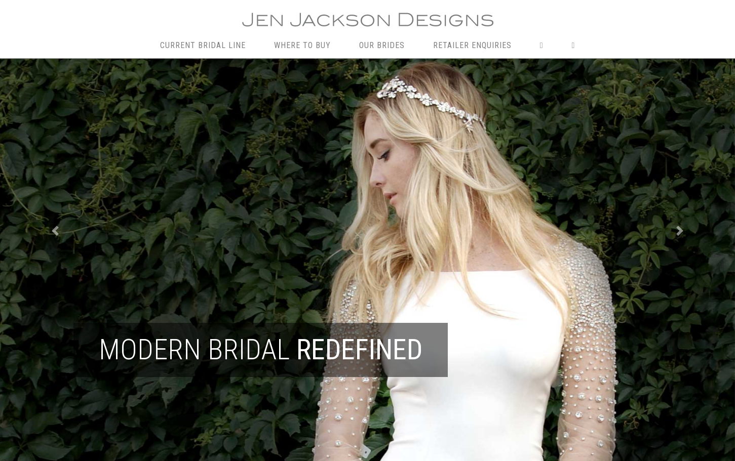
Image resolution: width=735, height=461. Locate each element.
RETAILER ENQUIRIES (472, 45)
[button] (55, 230)
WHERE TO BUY (302, 45)
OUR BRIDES (382, 45)
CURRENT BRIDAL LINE (203, 45)
